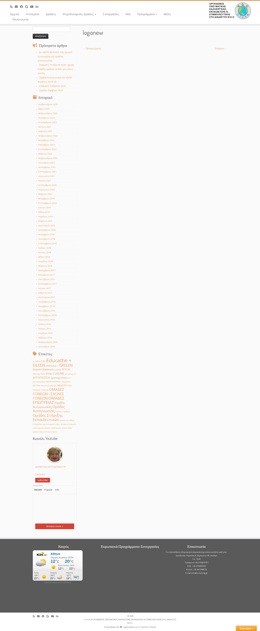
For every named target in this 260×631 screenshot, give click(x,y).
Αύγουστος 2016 (46, 319)
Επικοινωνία (20, 19)
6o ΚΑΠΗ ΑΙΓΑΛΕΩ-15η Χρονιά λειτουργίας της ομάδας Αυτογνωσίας (55, 56)
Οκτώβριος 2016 (46, 310)
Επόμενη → (221, 48)
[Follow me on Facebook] (22, 7)
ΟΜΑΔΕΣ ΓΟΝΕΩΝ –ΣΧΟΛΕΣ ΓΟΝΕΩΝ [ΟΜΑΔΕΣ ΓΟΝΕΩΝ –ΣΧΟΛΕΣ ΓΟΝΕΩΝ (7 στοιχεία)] (48, 394)
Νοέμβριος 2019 (46, 198)
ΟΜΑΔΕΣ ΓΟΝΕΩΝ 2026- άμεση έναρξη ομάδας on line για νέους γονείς (56, 69)
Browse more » (54, 526)
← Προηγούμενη (92, 48)
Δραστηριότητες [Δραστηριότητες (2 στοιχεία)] (59, 377)
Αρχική (14, 14)
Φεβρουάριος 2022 (48, 158)
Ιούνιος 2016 (44, 328)
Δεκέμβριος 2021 (47, 167)
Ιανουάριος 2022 (46, 162)
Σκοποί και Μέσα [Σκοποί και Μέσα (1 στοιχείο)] (67, 420)
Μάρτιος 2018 (45, 265)
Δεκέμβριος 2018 (47, 229)
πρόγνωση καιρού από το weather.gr (57, 582)
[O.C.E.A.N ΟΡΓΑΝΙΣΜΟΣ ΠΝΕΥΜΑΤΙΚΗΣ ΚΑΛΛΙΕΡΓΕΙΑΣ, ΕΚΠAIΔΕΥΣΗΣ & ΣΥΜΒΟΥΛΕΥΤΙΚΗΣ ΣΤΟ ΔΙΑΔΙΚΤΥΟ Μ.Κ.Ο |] (230, 10)
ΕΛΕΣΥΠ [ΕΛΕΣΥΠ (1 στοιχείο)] (49, 382)
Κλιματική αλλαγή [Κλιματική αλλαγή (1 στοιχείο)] (48, 385)
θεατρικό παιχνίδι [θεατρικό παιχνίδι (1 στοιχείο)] (68, 424)
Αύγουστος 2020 (46, 189)
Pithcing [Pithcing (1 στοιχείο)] (36, 374)
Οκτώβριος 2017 (46, 279)
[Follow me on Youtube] (33, 7)
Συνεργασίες (111, 14)
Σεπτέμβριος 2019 (47, 203)
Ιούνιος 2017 (44, 288)
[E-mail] (17, 7)
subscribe (43, 480)
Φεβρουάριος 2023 (48, 135)
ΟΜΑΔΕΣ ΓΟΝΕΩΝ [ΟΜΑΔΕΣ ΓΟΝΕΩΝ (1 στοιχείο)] (41, 390)
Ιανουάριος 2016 (46, 346)
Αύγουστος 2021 (46, 176)
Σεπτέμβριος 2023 (47, 122)
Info (57, 489)
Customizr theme (148, 627)
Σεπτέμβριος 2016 (47, 315)
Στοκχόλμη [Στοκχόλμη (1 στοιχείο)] (37, 424)
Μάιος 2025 (44, 108)
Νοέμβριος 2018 (46, 234)
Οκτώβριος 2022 (46, 144)
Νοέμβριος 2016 (46, 306)
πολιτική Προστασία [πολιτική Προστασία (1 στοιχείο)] (48, 432)
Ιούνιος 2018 (44, 252)
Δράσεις (51, 14)
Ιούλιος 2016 (44, 324)
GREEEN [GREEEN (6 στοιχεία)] (66, 365)
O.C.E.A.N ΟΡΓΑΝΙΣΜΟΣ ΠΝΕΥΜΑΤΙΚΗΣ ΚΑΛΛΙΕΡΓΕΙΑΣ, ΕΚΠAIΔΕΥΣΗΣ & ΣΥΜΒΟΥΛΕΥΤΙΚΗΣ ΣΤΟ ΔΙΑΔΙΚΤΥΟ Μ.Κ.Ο (130, 621)
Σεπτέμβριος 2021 (47, 171)
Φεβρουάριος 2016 (48, 342)
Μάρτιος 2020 (45, 194)
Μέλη (167, 14)
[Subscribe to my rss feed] (12, 7)
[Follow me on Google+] (27, 7)
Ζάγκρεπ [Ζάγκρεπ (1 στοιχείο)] (64, 382)
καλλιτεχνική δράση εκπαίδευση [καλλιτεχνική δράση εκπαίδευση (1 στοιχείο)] (47, 428)
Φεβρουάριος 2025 (48, 113)
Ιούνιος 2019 (44, 207)
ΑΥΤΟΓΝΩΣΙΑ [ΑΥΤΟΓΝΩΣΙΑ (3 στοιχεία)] (41, 377)
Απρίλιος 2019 (45, 216)
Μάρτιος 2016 (45, 337)
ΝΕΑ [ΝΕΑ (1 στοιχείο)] (70, 385)
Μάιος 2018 (44, 256)
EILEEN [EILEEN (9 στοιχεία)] (39, 365)
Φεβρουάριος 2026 (48, 104)
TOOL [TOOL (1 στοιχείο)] (42, 374)
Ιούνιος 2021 (44, 180)
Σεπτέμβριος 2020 (47, 185)
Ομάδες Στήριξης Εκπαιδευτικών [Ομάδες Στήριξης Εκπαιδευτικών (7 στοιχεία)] (48, 417)
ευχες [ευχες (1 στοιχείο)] (57, 424)
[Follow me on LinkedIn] (38, 7)
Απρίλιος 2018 (45, 261)
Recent (38, 489)
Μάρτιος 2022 (45, 153)
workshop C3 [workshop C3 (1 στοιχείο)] (70, 374)
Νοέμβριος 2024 (46, 117)
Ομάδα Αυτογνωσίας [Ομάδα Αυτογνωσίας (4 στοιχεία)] (49, 405)
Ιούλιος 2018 (44, 247)
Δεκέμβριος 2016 (47, 301)
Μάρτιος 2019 (45, 220)
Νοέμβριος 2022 (46, 140)
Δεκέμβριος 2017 (47, 270)
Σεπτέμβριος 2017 (47, 283)
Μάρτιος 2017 (45, 292)
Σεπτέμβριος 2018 (47, 243)
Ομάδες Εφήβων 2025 (51, 90)
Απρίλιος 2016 (45, 333)
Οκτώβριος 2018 (46, 238)
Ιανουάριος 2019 (46, 225)
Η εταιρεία (32, 14)
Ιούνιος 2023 (44, 126)
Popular (48, 489)
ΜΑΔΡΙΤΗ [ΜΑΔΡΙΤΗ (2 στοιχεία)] (62, 385)
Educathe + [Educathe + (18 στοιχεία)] (59, 360)
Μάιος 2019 (44, 211)
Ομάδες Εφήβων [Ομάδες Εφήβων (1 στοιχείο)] (62, 411)
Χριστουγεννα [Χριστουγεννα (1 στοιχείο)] (49, 424)
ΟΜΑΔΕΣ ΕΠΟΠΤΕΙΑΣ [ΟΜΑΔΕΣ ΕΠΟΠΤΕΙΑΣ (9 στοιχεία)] (48, 400)
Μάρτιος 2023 (45, 131)
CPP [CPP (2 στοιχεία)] (43, 361)
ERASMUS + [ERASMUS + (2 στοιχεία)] (52, 365)
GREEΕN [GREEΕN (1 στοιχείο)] (57, 370)
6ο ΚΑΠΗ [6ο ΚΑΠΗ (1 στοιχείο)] (36, 361)
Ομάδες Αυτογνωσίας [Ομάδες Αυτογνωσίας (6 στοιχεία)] (49, 408)
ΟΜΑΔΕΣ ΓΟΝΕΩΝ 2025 (52, 86)
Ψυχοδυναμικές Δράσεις (79, 14)
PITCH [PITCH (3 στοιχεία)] (66, 369)
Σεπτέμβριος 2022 (47, 149)
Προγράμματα (147, 14)
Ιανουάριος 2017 (46, 297)
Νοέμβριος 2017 (46, 274)
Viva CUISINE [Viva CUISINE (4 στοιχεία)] (55, 373)
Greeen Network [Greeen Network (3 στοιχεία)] (43, 369)
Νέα (128, 14)
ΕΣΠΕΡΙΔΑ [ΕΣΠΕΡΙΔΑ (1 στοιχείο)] (56, 382)
